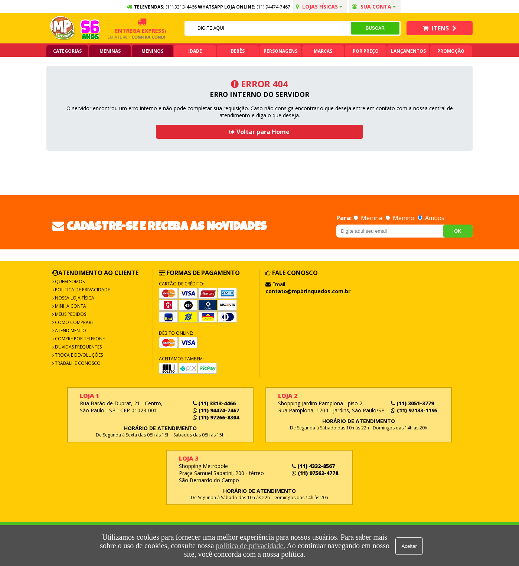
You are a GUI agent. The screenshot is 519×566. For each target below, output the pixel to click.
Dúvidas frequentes (78, 347)
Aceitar (409, 546)
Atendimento (70, 330)
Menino (400, 218)
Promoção (450, 51)
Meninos (152, 51)
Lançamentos (408, 51)
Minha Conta (70, 306)
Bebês (238, 51)
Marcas (323, 51)
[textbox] (267, 28)
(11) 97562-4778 (315, 473)
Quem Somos (69, 281)
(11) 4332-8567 (313, 466)
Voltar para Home (259, 132)
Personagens (280, 51)
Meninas (110, 51)
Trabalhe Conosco (77, 363)
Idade (195, 51)
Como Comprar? (73, 322)
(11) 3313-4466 (214, 403)
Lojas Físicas (319, 6)
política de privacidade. (250, 546)
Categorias (67, 51)
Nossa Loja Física (74, 298)
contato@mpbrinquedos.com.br (307, 291)
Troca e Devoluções (78, 355)
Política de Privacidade (82, 290)
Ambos (431, 218)
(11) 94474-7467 (273, 7)
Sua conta (374, 6)
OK (457, 231)
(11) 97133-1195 (414, 410)
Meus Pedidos (70, 314)
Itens (439, 28)
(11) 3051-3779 (412, 403)
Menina (368, 218)
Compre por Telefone (79, 339)
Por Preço (366, 51)
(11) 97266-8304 (216, 417)
